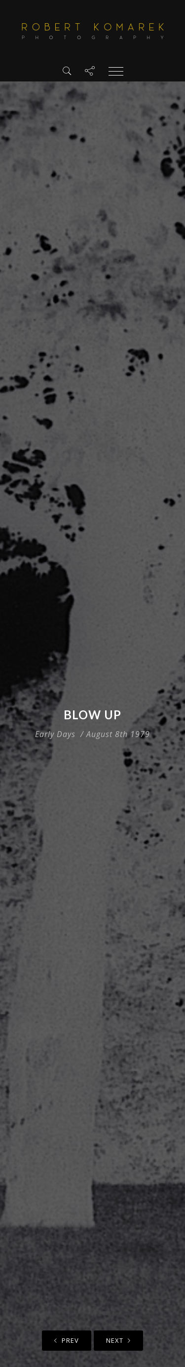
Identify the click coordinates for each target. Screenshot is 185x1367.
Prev (66, 1340)
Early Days (55, 734)
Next (118, 1340)
